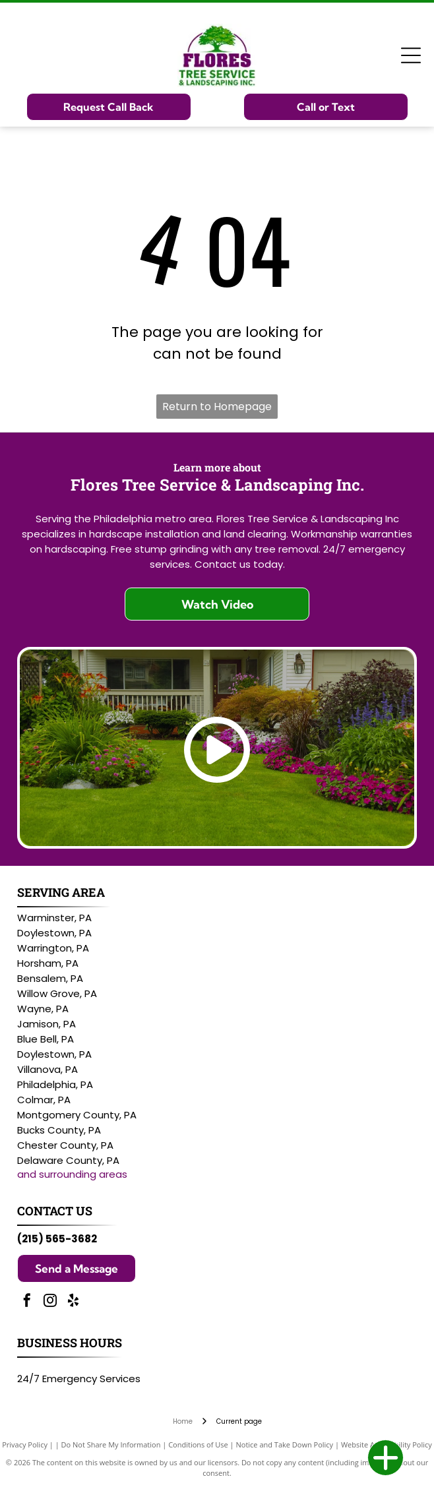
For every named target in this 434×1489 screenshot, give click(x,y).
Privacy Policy (24, 1444)
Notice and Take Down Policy (285, 1444)
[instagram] (50, 1302)
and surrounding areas (72, 1174)
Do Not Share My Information (111, 1444)
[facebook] (27, 1302)
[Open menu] (411, 55)
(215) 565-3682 (57, 1239)
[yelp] (73, 1302)
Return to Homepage (217, 406)
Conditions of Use (198, 1444)
